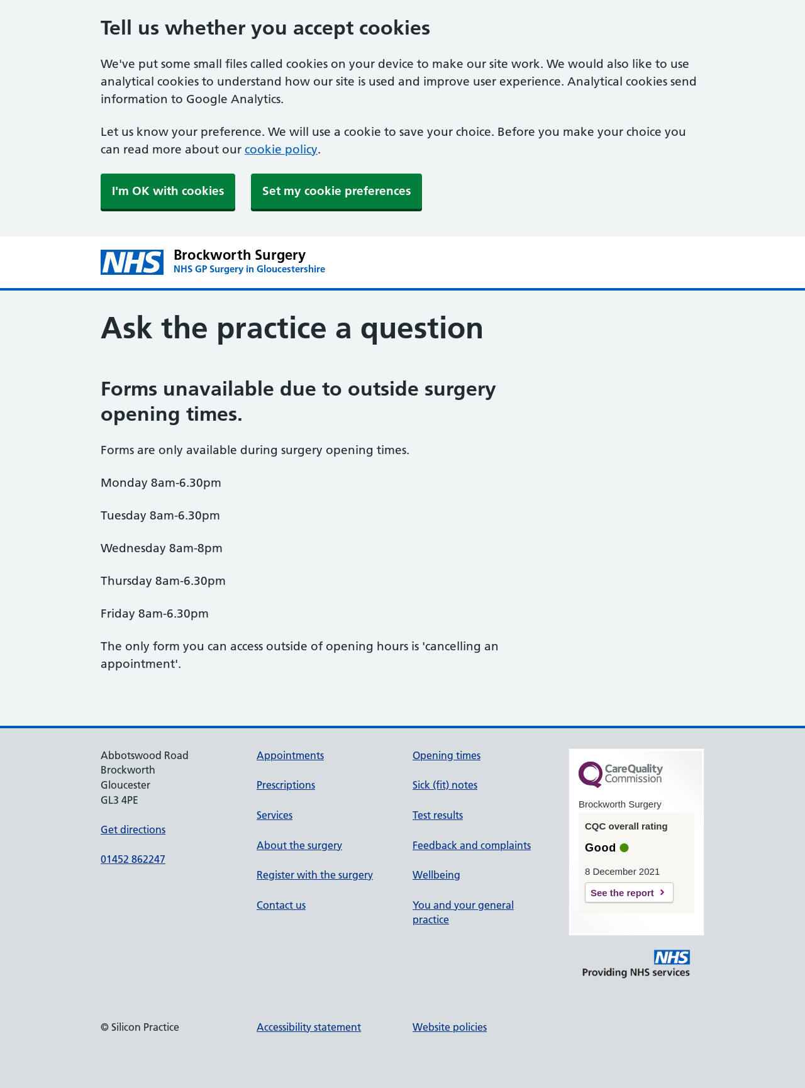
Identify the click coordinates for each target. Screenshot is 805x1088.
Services (274, 815)
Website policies (450, 1027)
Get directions (133, 829)
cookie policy (281, 149)
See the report (622, 892)
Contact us (281, 905)
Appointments (290, 755)
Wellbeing (436, 875)
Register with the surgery (315, 875)
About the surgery (299, 845)
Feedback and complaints (472, 845)
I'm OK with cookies (168, 191)
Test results (438, 815)
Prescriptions (286, 785)
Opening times (446, 755)
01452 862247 (133, 859)
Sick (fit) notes (445, 785)
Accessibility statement (309, 1027)
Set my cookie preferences (336, 191)
